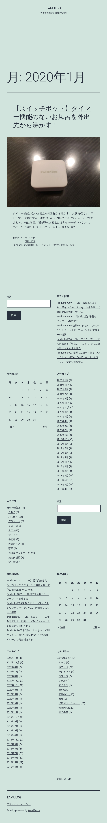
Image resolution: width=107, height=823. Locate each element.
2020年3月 (62, 425)
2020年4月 (62, 421)
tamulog (53, 8)
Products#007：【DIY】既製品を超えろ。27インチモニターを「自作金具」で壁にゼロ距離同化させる (78, 307)
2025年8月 (62, 389)
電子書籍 (13, 562)
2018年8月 (62, 471)
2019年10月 (63, 439)
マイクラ (13, 534)
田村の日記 (30, 241)
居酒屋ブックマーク (19, 553)
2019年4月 (62, 457)
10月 (11, 427)
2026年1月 (62, 380)
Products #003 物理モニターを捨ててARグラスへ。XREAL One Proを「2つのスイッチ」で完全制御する (78, 357)
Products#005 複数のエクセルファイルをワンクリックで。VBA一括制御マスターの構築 (78, 330)
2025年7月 (62, 393)
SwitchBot (29, 245)
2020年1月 (62, 434)
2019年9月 (62, 443)
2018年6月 (62, 480)
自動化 (64, 245)
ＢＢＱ (11, 512)
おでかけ (13, 516)
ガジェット (14, 521)
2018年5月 (62, 484)
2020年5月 (62, 416)
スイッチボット (43, 245)
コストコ (13, 525)
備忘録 (12, 539)
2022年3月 (62, 398)
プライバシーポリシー (19, 804)
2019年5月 (62, 452)
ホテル (12, 530)
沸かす (56, 245)
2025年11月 (63, 384)
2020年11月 (63, 403)
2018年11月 (63, 461)
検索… (10, 296)
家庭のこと (14, 543)
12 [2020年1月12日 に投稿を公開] (47, 397)
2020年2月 (62, 430)
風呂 (72, 245)
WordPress (34, 810)
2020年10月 (63, 407)
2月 (46, 427)
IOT (20, 245)
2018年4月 (62, 489)
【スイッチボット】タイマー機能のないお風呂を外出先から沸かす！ (52, 117)
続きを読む (68, 227)
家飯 (10, 548)
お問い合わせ (64, 779)
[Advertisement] (53, 46)
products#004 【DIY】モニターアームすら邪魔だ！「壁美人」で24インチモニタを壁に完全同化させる (78, 344)
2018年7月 (62, 475)
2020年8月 (62, 412)
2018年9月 (62, 466)
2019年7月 (62, 448)
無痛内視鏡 (14, 557)
